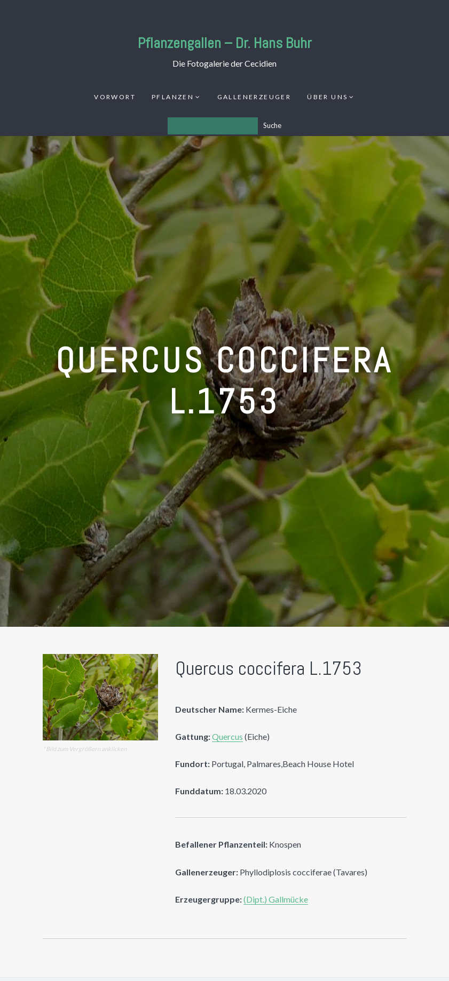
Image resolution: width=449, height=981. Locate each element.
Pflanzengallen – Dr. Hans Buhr (225, 43)
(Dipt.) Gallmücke (275, 899)
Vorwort (115, 97)
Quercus (227, 736)
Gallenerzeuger (254, 97)
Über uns (327, 97)
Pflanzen (173, 97)
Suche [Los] (272, 125)
